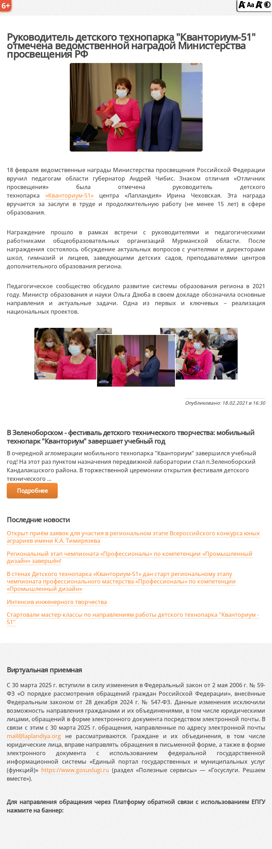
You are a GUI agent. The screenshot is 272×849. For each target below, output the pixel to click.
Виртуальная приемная (44, 669)
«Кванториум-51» (69, 195)
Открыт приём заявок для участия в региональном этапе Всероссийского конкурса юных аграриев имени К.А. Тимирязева (133, 537)
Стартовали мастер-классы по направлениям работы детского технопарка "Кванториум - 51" (133, 618)
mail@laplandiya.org (34, 736)
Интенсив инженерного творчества (57, 602)
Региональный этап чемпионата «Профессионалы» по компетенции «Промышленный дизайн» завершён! (130, 557)
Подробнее (32, 491)
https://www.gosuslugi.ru (75, 770)
